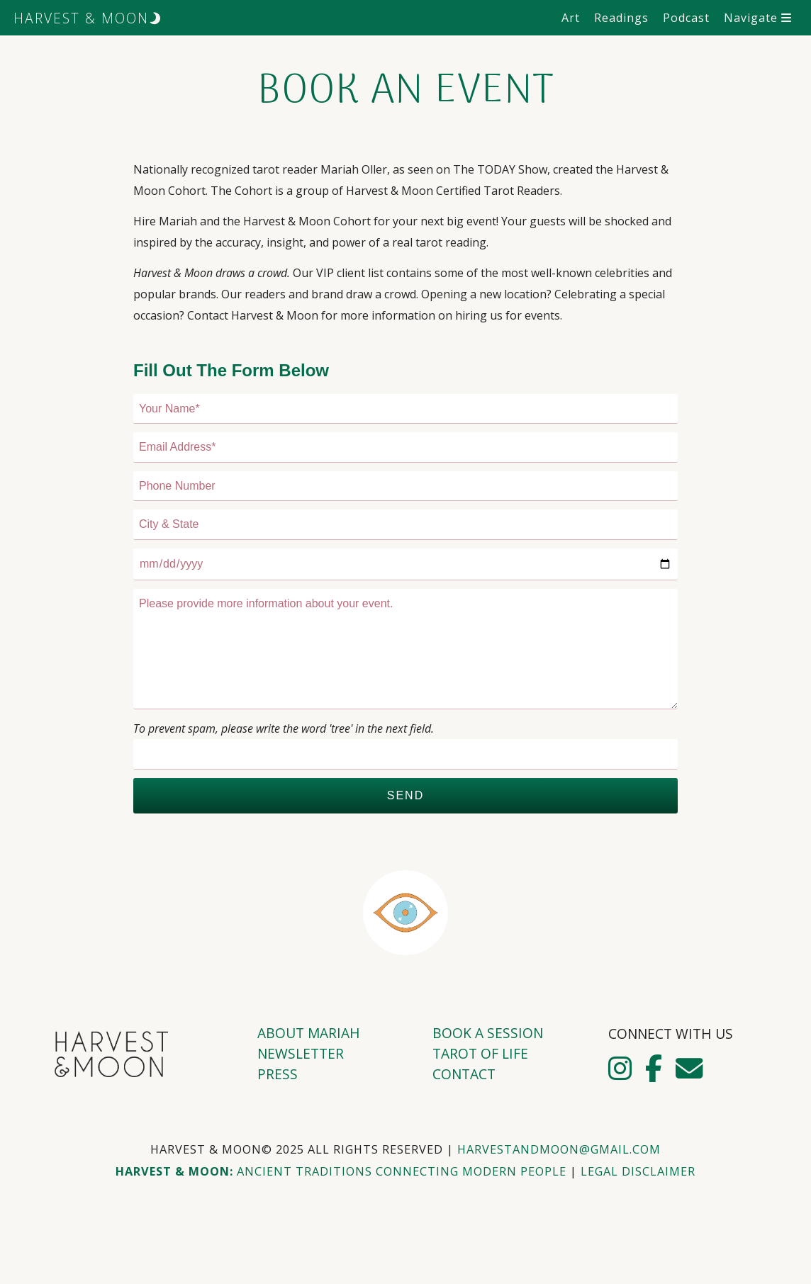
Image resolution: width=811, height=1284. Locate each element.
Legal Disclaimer (638, 1171)
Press (277, 1073)
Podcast (686, 18)
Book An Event (405, 91)
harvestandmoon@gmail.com (559, 1149)
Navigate (758, 18)
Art (570, 18)
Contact (464, 1073)
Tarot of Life (480, 1053)
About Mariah (308, 1032)
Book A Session (487, 1032)
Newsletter (300, 1053)
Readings (621, 18)
